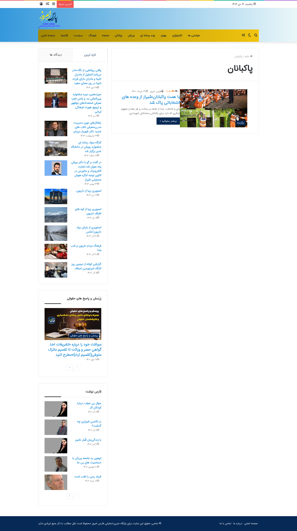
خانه (248, 56)
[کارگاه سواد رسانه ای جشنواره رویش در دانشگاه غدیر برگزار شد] (56, 148)
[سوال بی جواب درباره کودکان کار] (56, 409)
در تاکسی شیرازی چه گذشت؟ (89, 423)
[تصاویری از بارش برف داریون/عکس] (56, 233)
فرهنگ (92, 36)
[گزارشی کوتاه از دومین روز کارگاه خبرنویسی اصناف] (56, 270)
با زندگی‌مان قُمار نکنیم (88, 440)
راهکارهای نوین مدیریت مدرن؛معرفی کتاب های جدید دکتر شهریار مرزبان (87, 127)
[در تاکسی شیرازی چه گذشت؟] (56, 427)
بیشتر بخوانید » (168, 121)
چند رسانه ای (147, 36)
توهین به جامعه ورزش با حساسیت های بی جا (86, 460)
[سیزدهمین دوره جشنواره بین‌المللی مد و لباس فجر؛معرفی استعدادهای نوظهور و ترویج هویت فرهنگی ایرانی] (56, 100)
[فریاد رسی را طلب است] (56, 482)
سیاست (78, 36)
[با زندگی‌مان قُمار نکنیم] (56, 445)
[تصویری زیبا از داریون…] (56, 196)
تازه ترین (90, 54)
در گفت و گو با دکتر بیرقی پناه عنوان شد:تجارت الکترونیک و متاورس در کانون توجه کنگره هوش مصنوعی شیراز (86, 171)
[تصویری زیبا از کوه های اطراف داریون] (56, 215)
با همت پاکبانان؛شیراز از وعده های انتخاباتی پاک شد (151, 100)
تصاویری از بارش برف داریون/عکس (88, 229)
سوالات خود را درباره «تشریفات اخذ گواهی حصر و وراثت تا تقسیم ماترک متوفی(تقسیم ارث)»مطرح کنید (74, 350)
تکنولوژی (177, 36)
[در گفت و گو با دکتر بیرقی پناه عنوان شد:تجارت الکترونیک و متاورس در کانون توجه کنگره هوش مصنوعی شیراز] (56, 168)
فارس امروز (155, 91)
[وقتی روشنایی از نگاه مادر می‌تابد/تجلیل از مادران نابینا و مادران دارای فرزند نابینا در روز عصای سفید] (56, 76)
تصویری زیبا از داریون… (88, 191)
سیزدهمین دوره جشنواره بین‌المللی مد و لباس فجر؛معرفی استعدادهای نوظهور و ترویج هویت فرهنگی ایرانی (86, 103)
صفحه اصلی (48, 36)
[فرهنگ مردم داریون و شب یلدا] (56, 251)
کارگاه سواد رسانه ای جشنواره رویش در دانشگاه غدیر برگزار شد (86, 147)
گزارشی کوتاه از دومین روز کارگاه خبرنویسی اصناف (86, 266)
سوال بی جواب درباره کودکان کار (89, 405)
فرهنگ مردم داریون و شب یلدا (86, 248)
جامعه (105, 36)
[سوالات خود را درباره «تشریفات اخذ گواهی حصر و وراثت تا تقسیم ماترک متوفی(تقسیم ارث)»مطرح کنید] (73, 324)
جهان (163, 36)
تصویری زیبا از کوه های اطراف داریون (88, 211)
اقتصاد (64, 36)
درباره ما (237, 523)
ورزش (131, 36)
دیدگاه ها (56, 54)
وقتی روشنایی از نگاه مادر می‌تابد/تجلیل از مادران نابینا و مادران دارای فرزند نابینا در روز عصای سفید (86, 77)
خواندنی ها (194, 36)
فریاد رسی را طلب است (87, 476)
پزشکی (118, 36)
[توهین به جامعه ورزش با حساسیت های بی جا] (56, 464)
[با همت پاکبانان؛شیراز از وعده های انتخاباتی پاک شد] (213, 108)
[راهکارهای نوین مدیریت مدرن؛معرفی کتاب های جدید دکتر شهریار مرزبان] (56, 128)
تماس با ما (225, 523)
